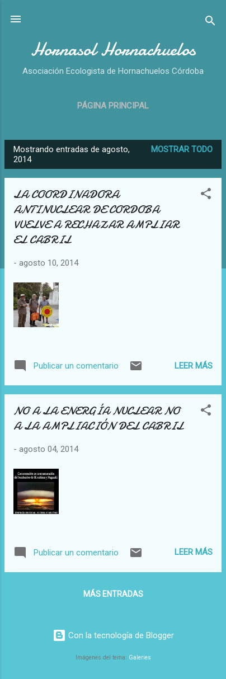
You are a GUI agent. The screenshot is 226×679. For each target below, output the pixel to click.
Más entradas (113, 594)
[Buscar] (210, 23)
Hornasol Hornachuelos (113, 49)
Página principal (113, 106)
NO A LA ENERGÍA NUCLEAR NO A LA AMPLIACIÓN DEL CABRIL (98, 418)
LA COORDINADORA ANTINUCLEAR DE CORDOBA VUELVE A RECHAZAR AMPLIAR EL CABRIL (96, 217)
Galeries (140, 657)
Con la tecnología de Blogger (113, 635)
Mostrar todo (182, 149)
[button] (206, 195)
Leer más (194, 366)
